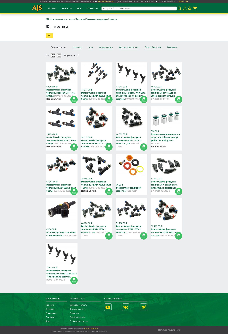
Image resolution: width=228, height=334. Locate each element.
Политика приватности (169, 330)
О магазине (51, 313)
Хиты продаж (106, 47)
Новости (67, 8)
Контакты (92, 8)
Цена (90, 47)
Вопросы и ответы (78, 305)
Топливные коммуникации (97, 19)
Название (77, 47)
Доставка (50, 317)
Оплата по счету (77, 309)
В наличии (172, 47)
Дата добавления (153, 47)
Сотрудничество (77, 317)
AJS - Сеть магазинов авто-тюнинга (60, 19)
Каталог (52, 8)
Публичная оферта (79, 321)
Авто (79, 8)
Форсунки (113, 19)
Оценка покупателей (129, 47)
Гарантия (74, 313)
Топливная (80, 19)
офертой (183, 1)
